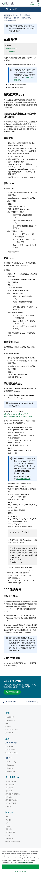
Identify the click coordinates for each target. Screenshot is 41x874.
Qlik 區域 (8, 806)
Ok (20, 867)
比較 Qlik (8, 797)
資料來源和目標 (10, 803)
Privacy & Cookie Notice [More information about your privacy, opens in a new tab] (25, 862)
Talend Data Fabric (11, 753)
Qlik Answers (9, 765)
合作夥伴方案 (10, 832)
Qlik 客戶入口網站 (11, 730)
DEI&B (7, 826)
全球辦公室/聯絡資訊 (12, 842)
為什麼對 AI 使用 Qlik (12, 794)
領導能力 (8, 820)
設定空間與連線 (25, 15)
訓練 (7, 723)
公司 (7, 817)
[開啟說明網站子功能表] (3, 9)
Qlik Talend (9, 747)
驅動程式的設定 (11, 48)
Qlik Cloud (11, 9)
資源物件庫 (9, 733)
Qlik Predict (9, 768)
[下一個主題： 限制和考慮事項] (30, 701)
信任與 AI (8, 791)
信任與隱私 (9, 788)
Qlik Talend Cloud (11, 750)
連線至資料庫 (25, 18)
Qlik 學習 (8, 726)
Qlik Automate (10, 771)
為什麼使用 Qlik (10, 782)
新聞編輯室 (9, 838)
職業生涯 (8, 835)
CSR (6, 823)
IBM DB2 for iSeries (9, 21)
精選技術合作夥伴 (11, 800)
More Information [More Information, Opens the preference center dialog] (20, 871)
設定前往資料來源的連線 (11, 18)
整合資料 (15, 15)
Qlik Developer (10, 720)
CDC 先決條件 (10, 51)
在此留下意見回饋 (12, 692)
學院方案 (8, 829)
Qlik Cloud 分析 (10, 762)
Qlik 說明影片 (10, 717)
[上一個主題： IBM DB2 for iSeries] (11, 701)
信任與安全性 (10, 785)
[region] (20, 861)
